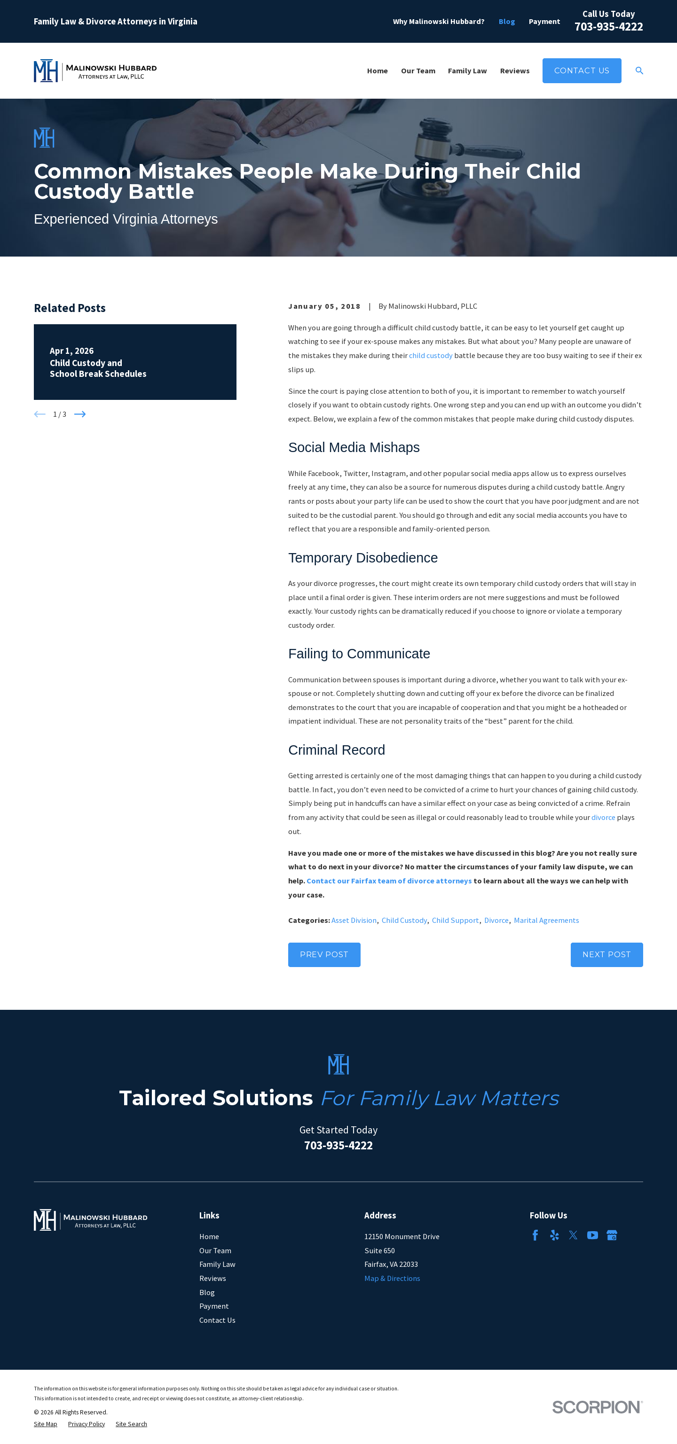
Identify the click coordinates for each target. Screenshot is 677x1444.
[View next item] (80, 414)
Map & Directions (392, 1278)
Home (209, 1236)
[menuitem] (45, 1424)
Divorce (496, 920)
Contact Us (582, 70)
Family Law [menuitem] (467, 70)
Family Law (217, 1264)
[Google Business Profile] (611, 1235)
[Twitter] (573, 1235)
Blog (507, 21)
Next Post (607, 954)
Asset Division (354, 920)
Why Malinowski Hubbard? (439, 21)
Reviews (212, 1278)
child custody (431, 355)
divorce (603, 817)
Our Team (215, 1250)
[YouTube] (592, 1235)
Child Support (455, 920)
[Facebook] (535, 1235)
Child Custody (404, 920)
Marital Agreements (546, 920)
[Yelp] (554, 1235)
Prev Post (324, 954)
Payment (544, 21)
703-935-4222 (609, 26)
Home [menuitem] (377, 70)
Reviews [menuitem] (515, 70)
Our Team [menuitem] (418, 70)
